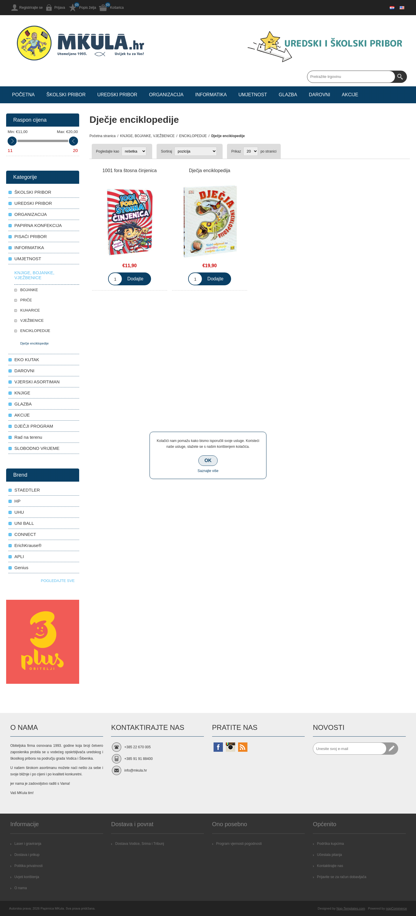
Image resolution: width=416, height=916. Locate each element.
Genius (21, 567)
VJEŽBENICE (32, 320)
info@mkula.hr (135, 770)
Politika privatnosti (28, 866)
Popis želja (87, 8)
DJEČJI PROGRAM (33, 426)
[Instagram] (230, 747)
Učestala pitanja (329, 855)
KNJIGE (22, 392)
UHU (19, 512)
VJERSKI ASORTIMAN (37, 381)
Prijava (59, 8)
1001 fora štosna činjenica (129, 170)
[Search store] (351, 77)
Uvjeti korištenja (26, 877)
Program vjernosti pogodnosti (239, 844)
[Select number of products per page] (250, 151)
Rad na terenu (28, 437)
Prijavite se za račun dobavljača (341, 877)
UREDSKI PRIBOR (33, 203)
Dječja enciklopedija (209, 170)
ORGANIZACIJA (30, 214)
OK (208, 460)
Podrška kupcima (330, 844)
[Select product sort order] (195, 151)
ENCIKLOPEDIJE (35, 330)
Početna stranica (102, 136)
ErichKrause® (27, 545)
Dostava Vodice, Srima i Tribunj (139, 844)
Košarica (117, 8)
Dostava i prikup (26, 855)
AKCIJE (22, 414)
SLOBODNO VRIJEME (36, 448)
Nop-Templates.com (351, 908)
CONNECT (25, 534)
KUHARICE (30, 310)
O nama (20, 888)
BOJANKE (29, 290)
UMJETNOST (27, 258)
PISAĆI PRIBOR (30, 236)
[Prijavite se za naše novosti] (349, 748)
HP (17, 501)
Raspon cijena (29, 120)
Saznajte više (207, 471)
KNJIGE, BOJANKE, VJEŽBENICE (34, 275)
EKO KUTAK (26, 359)
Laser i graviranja (27, 844)
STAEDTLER (27, 489)
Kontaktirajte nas (330, 866)
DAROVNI (24, 370)
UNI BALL (24, 523)
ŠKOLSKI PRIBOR (32, 192)
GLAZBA (23, 403)
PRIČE (26, 300)
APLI (19, 556)
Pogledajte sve (58, 580)
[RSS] (242, 747)
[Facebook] (218, 747)
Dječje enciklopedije (34, 343)
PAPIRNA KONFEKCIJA (38, 225)
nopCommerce (396, 908)
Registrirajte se (31, 8)
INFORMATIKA (29, 247)
